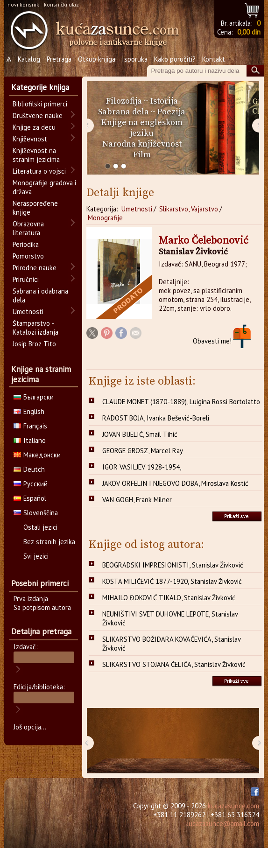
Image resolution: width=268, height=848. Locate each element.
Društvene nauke (38, 115)
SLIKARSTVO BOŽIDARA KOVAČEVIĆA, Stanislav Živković (171, 643)
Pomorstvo (28, 256)
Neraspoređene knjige (35, 208)
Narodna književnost (142, 144)
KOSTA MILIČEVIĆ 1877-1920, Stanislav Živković (172, 581)
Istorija (164, 101)
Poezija (171, 111)
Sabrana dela (123, 111)
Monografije (105, 217)
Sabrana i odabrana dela (40, 295)
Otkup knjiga (96, 59)
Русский (31, 483)
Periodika (26, 244)
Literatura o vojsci (39, 171)
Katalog (29, 59)
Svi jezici (36, 556)
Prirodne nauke (34, 267)
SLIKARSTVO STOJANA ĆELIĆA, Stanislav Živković (174, 664)
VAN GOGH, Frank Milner (137, 499)
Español (30, 498)
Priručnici (26, 279)
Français (30, 425)
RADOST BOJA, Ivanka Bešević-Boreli (155, 417)
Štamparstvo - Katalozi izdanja (35, 327)
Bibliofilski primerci (40, 103)
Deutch (29, 469)
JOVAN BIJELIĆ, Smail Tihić (139, 434)
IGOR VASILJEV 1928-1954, (141, 467)
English (29, 411)
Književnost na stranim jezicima (36, 155)
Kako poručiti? (175, 59)
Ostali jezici (40, 527)
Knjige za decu (34, 127)
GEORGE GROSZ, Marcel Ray (142, 450)
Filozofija (124, 101)
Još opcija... (30, 726)
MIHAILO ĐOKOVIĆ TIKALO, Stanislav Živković (168, 597)
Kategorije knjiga (40, 87)
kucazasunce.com (233, 805)
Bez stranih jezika (49, 541)
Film (142, 154)
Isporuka (135, 59)
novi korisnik (23, 4)
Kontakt (213, 59)
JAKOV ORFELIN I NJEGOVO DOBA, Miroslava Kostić (175, 483)
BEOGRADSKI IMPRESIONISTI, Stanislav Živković (172, 565)
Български (34, 396)
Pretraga (59, 59)
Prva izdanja (31, 598)
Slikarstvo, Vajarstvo (188, 208)
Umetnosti (136, 208)
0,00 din (249, 32)
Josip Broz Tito (34, 343)
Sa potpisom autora (42, 607)
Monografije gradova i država (44, 187)
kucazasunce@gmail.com (222, 823)
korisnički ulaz (61, 4)
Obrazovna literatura (28, 228)
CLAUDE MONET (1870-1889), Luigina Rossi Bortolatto (181, 401)
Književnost (30, 138)
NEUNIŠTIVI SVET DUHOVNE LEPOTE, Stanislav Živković (170, 618)
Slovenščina (36, 512)
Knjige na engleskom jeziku (142, 128)
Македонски (37, 454)
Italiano (30, 440)
